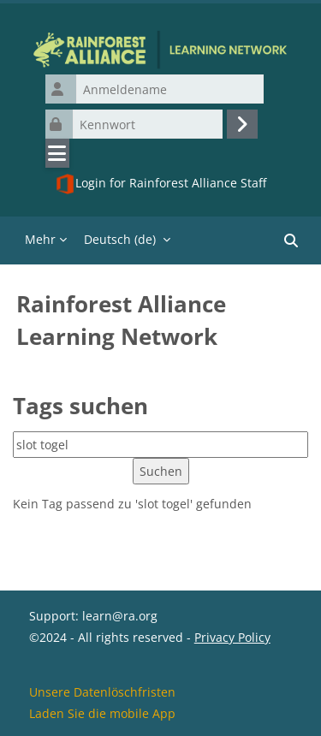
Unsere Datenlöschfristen (102, 692)
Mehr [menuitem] (40, 239)
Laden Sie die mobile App (102, 713)
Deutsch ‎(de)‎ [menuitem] (120, 239)
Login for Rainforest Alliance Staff (160, 184)
